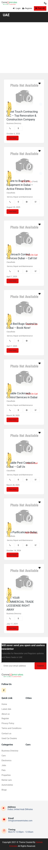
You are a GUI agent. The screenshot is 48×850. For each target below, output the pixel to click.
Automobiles (7, 785)
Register (27, 8)
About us (6, 714)
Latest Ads (6, 709)
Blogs (4, 790)
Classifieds (11, 193)
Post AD (40, 8)
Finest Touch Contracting (21, 103)
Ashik (15, 590)
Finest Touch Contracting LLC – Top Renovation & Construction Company (22, 115)
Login (16, 8)
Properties (6, 775)
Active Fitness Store (19, 173)
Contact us (6, 733)
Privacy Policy (8, 723)
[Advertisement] (24, 48)
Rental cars (7, 780)
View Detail (12, 138)
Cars (4, 755)
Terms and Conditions (11, 728)
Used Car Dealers (9, 738)
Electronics (6, 760)
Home (4, 704)
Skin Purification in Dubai (22, 532)
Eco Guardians (18, 246)
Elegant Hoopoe (18, 524)
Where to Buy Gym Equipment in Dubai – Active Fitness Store (20, 184)
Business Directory (14, 123)
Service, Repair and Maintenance (20, 197)
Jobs (4, 765)
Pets (4, 770)
